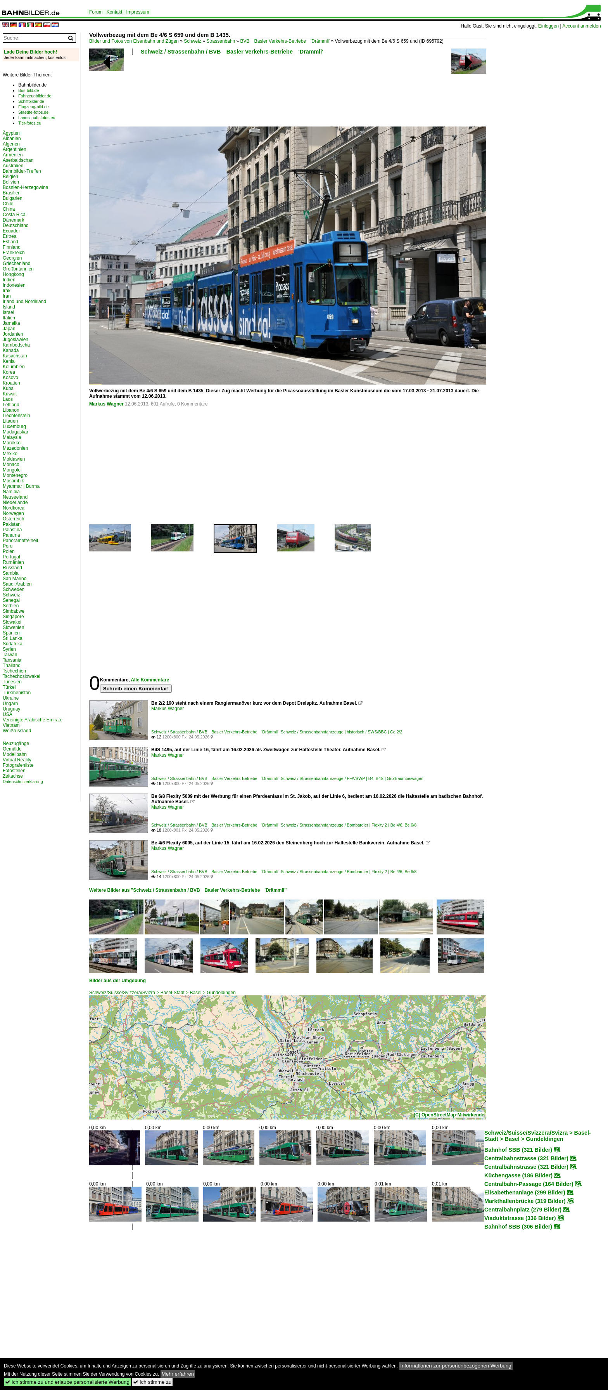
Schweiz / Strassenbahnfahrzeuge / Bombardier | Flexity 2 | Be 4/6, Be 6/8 (348, 825)
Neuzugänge (16, 743)
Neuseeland (15, 497)
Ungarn (10, 703)
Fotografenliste (18, 765)
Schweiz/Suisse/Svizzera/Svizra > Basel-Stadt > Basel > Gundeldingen (162, 992)
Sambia (11, 573)
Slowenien (13, 627)
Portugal (11, 557)
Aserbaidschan (18, 160)
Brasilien (12, 193)
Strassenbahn (220, 41)
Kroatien (11, 383)
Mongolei (12, 470)
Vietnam (11, 725)
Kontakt (115, 12)
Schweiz (192, 41)
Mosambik (13, 481)
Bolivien (11, 182)
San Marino (14, 578)
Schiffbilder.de (31, 101)
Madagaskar (15, 432)
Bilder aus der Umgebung (117, 980)
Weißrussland (17, 730)
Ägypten (11, 133)
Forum (96, 12)
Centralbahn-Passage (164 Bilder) (528, 1184)
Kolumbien (14, 366)
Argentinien (14, 149)
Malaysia (12, 437)
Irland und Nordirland (24, 301)
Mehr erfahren (178, 1374)
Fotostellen (14, 770)
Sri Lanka (12, 638)
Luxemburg (14, 426)
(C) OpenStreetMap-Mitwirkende (449, 1115)
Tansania (12, 660)
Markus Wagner (106, 404)
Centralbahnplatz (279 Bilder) (522, 1209)
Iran (7, 296)
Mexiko (10, 453)
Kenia (9, 361)
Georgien (12, 258)
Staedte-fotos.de (33, 112)
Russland (12, 567)
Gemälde (12, 749)
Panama (11, 535)
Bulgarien (12, 198)
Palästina (12, 529)
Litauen (10, 421)
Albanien (12, 138)
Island (9, 307)
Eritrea (9, 236)
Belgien (10, 176)
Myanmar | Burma (21, 486)
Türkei (9, 687)
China (9, 209)
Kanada (11, 350)
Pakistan (12, 524)
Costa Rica (14, 214)
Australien (13, 165)
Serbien (11, 605)
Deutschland (16, 225)
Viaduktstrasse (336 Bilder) (520, 1218)
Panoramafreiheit (20, 540)
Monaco (11, 464)
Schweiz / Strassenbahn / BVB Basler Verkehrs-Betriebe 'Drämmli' (232, 52)
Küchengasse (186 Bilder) (518, 1175)
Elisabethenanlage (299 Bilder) (524, 1192)
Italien (9, 318)
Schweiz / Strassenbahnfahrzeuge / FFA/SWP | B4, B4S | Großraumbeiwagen (352, 778)
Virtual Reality (17, 760)
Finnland (12, 247)
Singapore (13, 616)
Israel (8, 312)
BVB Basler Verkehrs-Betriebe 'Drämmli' (285, 41)
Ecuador (11, 231)
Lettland (11, 404)
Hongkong (13, 274)
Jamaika (11, 323)
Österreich (13, 519)
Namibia (11, 491)
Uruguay (11, 709)
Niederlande (15, 502)
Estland (10, 241)
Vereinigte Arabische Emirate (32, 720)
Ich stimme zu (152, 1382)
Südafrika (12, 643)
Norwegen (13, 513)
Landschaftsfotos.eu (36, 117)
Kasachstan (15, 356)
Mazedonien (15, 448)
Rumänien (13, 562)
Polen (9, 551)
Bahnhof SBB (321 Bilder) (518, 1150)
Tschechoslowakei (21, 676)
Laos (8, 399)
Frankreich (14, 252)
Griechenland (16, 263)
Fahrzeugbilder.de (34, 96)
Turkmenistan (17, 692)
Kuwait (10, 394)
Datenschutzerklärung (23, 781)
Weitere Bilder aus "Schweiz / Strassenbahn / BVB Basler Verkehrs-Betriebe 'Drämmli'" (188, 890)
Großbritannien (18, 269)
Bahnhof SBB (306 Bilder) (518, 1227)
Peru (7, 546)
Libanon (11, 410)
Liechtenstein (16, 415)
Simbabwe (13, 611)
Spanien (11, 633)
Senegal (11, 600)
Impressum (137, 12)
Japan (9, 328)
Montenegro (15, 475)
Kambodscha (16, 345)
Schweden (13, 589)
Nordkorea (13, 508)
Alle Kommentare (150, 680)
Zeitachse (13, 776)
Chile (8, 203)
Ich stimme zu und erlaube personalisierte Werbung (67, 1382)
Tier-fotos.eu (29, 123)
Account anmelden (581, 26)
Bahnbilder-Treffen (22, 171)
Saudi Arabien (17, 584)
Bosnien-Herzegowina (25, 187)
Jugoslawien (15, 339)
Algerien (11, 144)
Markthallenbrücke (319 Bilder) (525, 1201)
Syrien (9, 649)
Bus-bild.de (28, 90)
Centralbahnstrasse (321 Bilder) (526, 1158)
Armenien (12, 155)
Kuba (8, 388)
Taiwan (10, 654)
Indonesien (14, 285)
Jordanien (13, 334)
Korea (9, 372)
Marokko (12, 442)
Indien (9, 280)
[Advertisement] (287, 93)
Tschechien (14, 671)
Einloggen (548, 26)
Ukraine (11, 698)
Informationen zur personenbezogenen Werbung (455, 1366)
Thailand (12, 665)
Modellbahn (15, 754)
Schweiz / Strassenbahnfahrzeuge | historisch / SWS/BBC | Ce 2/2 (341, 732)
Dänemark (13, 220)
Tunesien (12, 682)
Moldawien (14, 459)
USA (7, 714)
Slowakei (12, 622)
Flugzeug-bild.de (33, 106)
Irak (6, 290)
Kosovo (10, 377)
